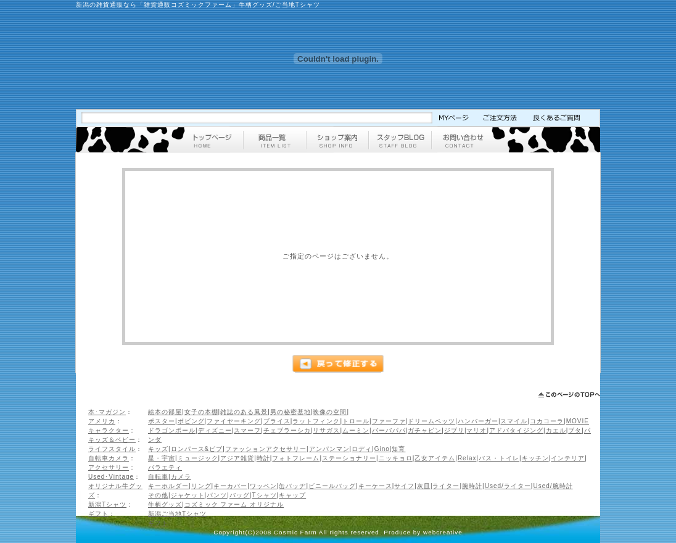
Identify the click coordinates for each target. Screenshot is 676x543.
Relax (467, 458)
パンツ (217, 495)
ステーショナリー (349, 458)
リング (201, 486)
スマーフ (247, 430)
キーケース (375, 486)
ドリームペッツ (431, 421)
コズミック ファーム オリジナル (234, 504)
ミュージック (198, 458)
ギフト (98, 513)
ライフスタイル (112, 449)
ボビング (191, 421)
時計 (263, 458)
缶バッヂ (292, 486)
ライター (446, 486)
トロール (355, 421)
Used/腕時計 (552, 486)
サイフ (404, 486)
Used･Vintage (111, 476)
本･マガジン (107, 411)
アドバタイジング (516, 430)
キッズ (158, 449)
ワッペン (263, 486)
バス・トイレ (499, 458)
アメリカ (101, 421)
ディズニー (215, 430)
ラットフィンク (316, 421)
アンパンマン (329, 449)
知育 (398, 449)
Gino (382, 449)
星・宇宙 (161, 458)
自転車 (158, 476)
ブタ (575, 430)
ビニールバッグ (332, 486)
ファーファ (389, 421)
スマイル (513, 421)
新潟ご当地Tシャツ (177, 513)
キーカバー (230, 486)
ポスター (161, 421)
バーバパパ (389, 430)
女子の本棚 (201, 411)
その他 (158, 495)
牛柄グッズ (165, 504)
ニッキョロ (396, 458)
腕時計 (472, 486)
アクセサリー (108, 467)
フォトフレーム (295, 458)
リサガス (326, 430)
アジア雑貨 (237, 458)
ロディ (362, 449)
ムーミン (355, 430)
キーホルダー (168, 486)
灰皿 (424, 486)
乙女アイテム (434, 458)
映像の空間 (330, 411)
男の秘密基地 (290, 411)
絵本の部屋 (165, 411)
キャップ (292, 495)
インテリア (568, 458)
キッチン (535, 458)
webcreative (443, 532)
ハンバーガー (478, 421)
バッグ (239, 495)
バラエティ (165, 467)
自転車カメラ (108, 458)
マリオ (476, 430)
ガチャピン (425, 430)
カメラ (181, 476)
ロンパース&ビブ (197, 449)
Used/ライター (508, 486)
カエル (556, 430)
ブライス (277, 421)
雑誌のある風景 (244, 411)
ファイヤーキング (234, 421)
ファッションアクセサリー (266, 449)
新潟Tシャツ (107, 504)
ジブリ (454, 430)
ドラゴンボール (172, 430)
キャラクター (108, 430)
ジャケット (188, 495)
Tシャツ (264, 495)
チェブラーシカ (287, 430)
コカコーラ (547, 421)
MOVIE (577, 421)
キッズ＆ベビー (112, 439)
